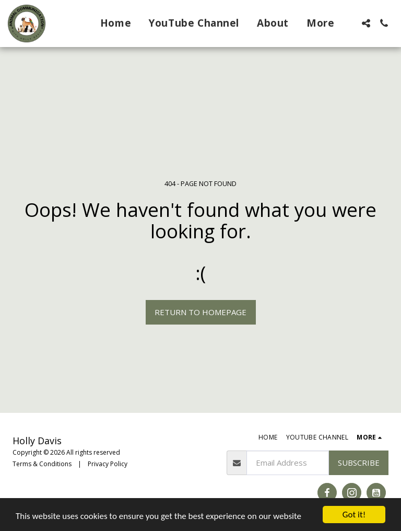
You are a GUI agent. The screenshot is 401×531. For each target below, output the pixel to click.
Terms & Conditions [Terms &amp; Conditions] (42, 463)
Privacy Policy (107, 463)
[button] (365, 23)
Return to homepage (200, 312)
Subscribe (359, 462)
